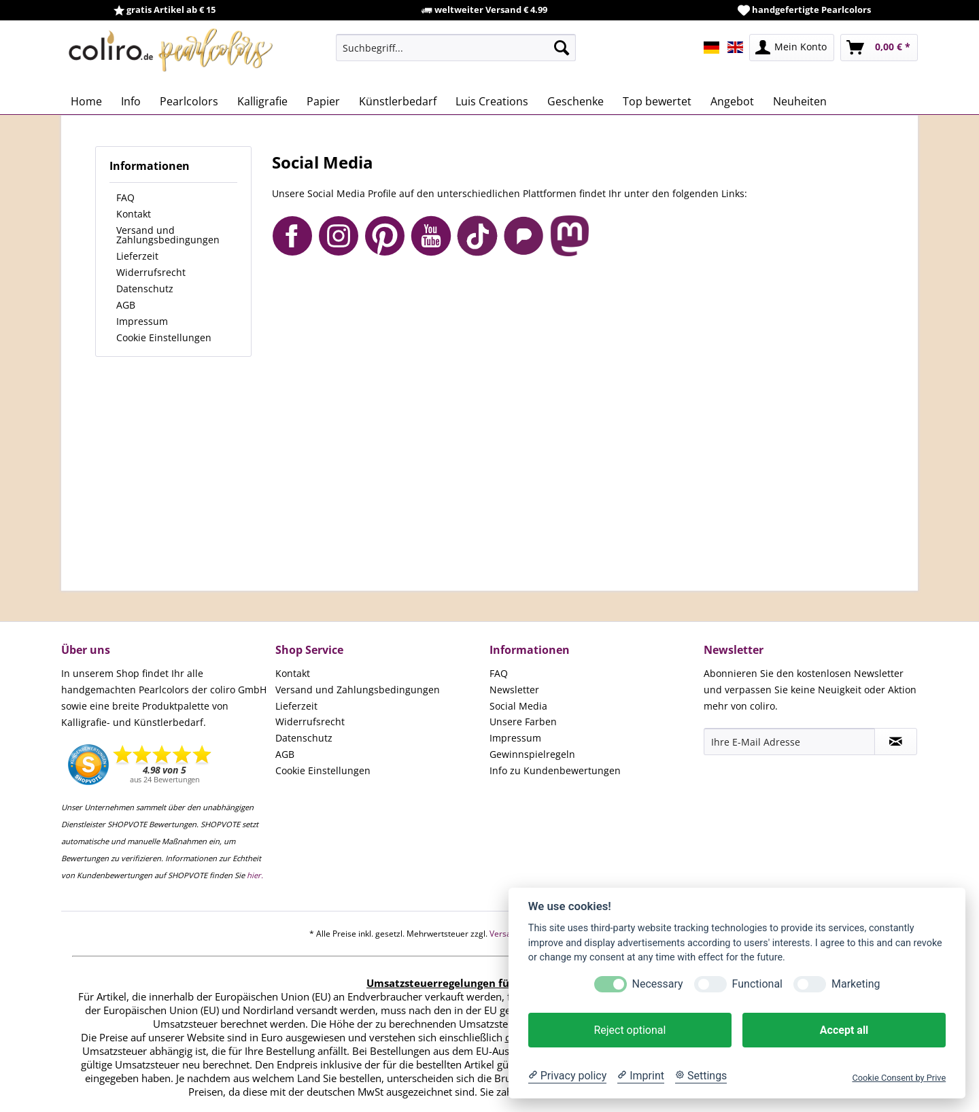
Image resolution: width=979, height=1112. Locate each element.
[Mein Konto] (791, 47)
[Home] (86, 101)
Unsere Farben (523, 721)
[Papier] (323, 101)
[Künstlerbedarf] (397, 101)
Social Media (518, 705)
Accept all (844, 1030)
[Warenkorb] (879, 47)
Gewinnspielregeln (532, 754)
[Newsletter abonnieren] (895, 741)
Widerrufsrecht (151, 272)
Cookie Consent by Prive (899, 1078)
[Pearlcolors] (189, 101)
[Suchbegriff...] (456, 47)
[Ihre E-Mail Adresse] (789, 741)
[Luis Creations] (492, 101)
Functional (757, 983)
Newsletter (514, 689)
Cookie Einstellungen (163, 337)
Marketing (855, 983)
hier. (255, 875)
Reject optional (630, 1030)
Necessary (657, 983)
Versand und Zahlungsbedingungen (168, 235)
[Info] (130, 101)
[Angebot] (732, 101)
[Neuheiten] (799, 101)
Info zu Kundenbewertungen (555, 770)
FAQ (125, 197)
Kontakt (133, 213)
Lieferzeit (137, 255)
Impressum (142, 321)
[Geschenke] (575, 101)
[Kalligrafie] (262, 101)
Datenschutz (144, 288)
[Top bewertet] (657, 101)
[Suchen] (561, 47)
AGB (125, 304)
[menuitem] (456, 47)
